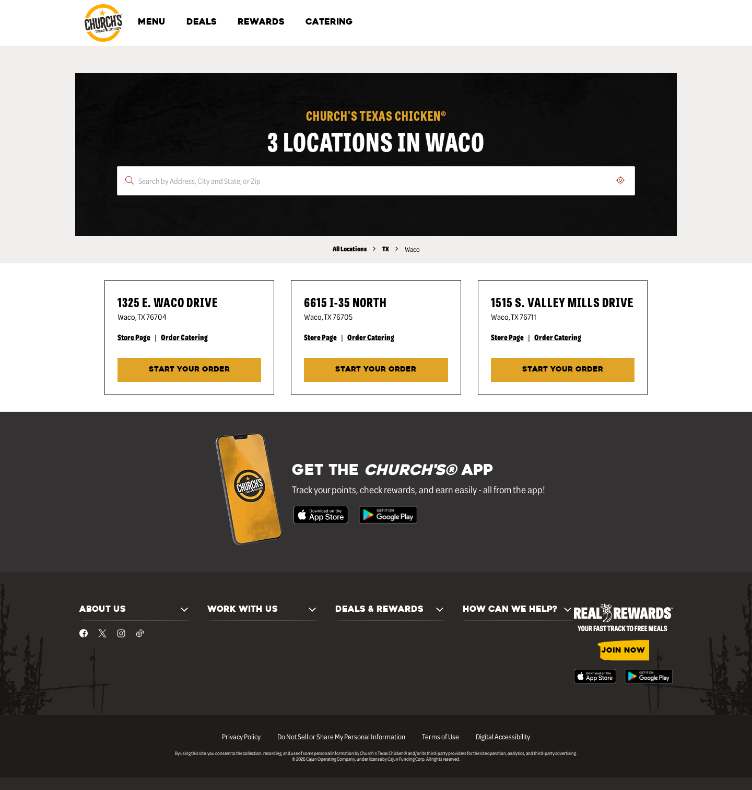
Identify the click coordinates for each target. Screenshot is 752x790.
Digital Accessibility (503, 736)
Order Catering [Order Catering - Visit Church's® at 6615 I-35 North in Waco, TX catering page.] (370, 337)
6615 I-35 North (345, 302)
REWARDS (261, 22)
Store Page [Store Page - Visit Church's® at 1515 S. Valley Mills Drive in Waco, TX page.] (507, 337)
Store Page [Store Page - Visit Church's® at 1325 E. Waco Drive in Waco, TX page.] (134, 337)
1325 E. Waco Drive (168, 302)
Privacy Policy (241, 736)
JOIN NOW (623, 651)
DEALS (201, 22)
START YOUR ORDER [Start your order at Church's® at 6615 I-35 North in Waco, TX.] (375, 370)
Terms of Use (440, 736)
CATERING (329, 22)
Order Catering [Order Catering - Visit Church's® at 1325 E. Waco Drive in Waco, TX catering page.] (184, 337)
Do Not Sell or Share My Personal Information (341, 736)
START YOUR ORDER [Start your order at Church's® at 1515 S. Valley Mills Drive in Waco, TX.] (562, 370)
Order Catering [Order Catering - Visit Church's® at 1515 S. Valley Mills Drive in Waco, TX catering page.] (557, 337)
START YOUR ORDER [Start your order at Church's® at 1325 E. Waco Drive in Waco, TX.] (189, 370)
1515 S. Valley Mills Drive (562, 302)
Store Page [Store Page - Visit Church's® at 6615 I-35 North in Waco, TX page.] (320, 337)
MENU (152, 22)
